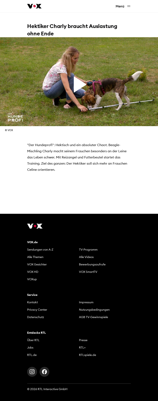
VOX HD (32, 272)
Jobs (30, 347)
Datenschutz (35, 317)
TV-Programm (88, 249)
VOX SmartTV (88, 272)
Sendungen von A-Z (40, 249)
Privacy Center (37, 310)
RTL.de (32, 355)
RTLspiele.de (87, 355)
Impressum (86, 302)
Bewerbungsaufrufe (92, 264)
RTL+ (82, 347)
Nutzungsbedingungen (94, 310)
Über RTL (33, 340)
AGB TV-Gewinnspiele (93, 317)
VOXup (32, 279)
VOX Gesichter (37, 264)
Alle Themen (35, 257)
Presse (83, 340)
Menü (123, 6)
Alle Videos (86, 257)
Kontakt (32, 302)
